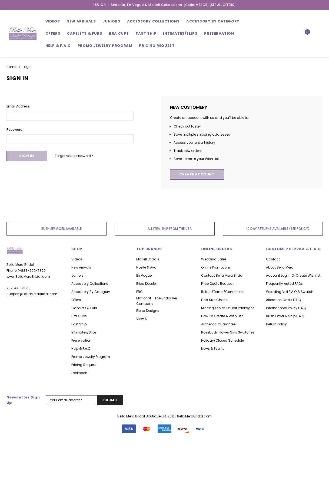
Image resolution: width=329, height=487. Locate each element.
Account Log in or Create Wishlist (293, 275)
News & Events (212, 348)
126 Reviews (164, 464)
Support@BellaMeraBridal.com (31, 294)
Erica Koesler (146, 283)
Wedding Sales (214, 259)
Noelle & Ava (146, 267)
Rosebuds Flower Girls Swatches (227, 332)
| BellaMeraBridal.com (193, 416)
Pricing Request (84, 364)
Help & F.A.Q (58, 45)
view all (142, 318)
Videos (52, 21)
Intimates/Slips (180, 33)
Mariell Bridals (147, 259)
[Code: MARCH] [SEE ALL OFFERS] (209, 4)
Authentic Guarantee (218, 324)
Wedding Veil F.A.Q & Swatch (289, 291)
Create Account (198, 174)
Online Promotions (216, 267)
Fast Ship (146, 33)
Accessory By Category (213, 21)
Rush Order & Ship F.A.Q (285, 316)
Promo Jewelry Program (90, 356)
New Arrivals (81, 267)
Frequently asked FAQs (284, 283)
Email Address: (18, 106)
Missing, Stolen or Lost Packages (227, 308)
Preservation (219, 33)
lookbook (79, 373)
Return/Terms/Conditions (222, 291)
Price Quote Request (217, 283)
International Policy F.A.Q (286, 308)
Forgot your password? (75, 155)
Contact (273, 259)
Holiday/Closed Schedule (222, 340)
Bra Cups (79, 316)
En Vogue (144, 275)
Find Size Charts (214, 300)
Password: (14, 129)
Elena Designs (147, 310)
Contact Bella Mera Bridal (222, 275)
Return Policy (276, 324)
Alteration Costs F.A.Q (283, 300)
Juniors (111, 21)
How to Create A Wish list (222, 316)
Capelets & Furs (84, 308)
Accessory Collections (153, 21)
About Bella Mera (280, 267)
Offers (76, 300)
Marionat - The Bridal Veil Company (157, 301)
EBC (139, 291)
